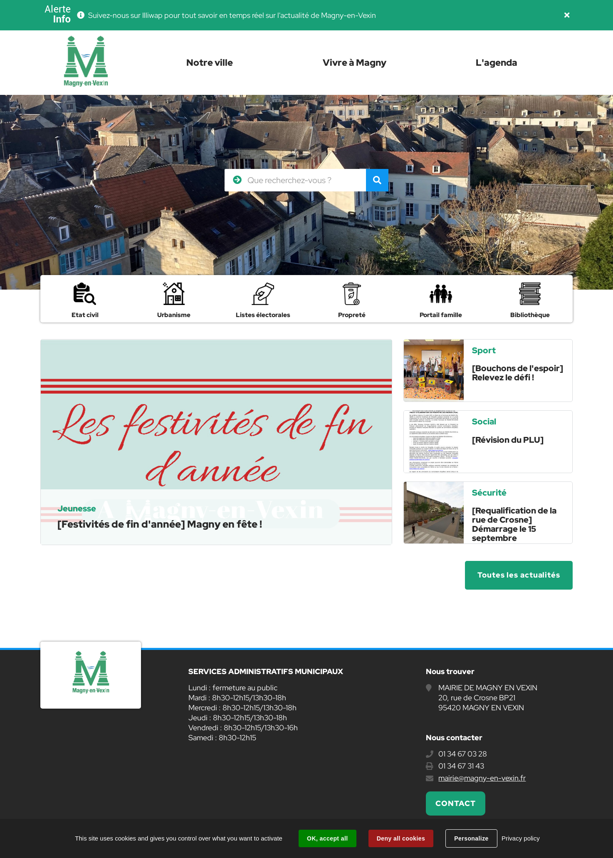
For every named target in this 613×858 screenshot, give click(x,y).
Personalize (471, 838)
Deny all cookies (401, 838)
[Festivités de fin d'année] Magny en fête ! (159, 524)
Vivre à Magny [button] (354, 63)
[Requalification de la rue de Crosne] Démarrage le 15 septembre (514, 524)
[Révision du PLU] (508, 439)
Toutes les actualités (518, 575)
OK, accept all (327, 838)
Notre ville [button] (209, 63)
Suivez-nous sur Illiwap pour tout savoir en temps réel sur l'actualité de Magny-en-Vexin (232, 15)
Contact (455, 803)
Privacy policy (521, 838)
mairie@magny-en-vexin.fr (482, 778)
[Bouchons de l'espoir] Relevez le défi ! (517, 373)
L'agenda (496, 63)
